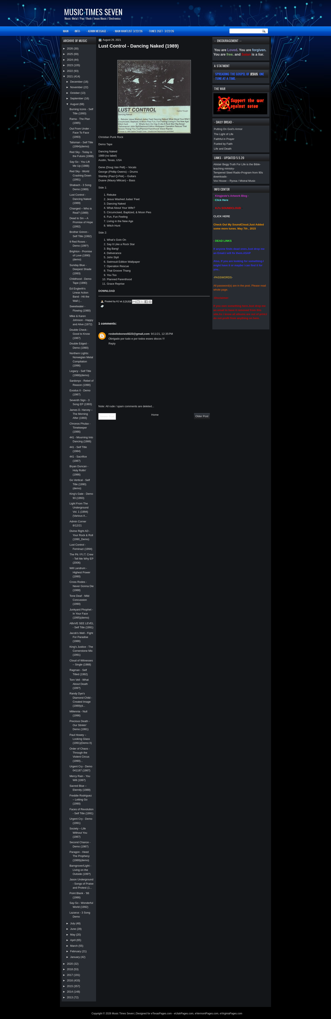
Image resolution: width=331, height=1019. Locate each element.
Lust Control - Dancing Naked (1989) (80, 199)
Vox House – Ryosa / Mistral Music (234, 180)
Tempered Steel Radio (226, 172)
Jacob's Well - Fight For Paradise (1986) (81, 637)
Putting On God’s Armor (228, 129)
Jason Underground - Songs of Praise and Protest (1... (81, 883)
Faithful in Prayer (224, 139)
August (74, 104)
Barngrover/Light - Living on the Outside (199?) (80, 870)
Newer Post (107, 416)
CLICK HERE (221, 216)
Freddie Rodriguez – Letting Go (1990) (80, 799)
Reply (112, 343)
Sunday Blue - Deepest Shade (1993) (80, 269)
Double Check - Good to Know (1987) (79, 334)
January (75, 957)
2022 (70, 70)
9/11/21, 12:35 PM (162, 333)
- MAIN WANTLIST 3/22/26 (127, 31)
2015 (70, 986)
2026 (70, 48)
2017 (70, 975)
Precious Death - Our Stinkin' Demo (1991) (79, 725)
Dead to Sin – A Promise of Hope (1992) (81, 222)
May (73, 934)
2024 (70, 59)
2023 (70, 65)
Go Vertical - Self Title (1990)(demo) (79, 484)
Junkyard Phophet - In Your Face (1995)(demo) (81, 613)
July (73, 923)
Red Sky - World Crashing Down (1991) (80, 175)
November (76, 87)
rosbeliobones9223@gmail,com (129, 333)
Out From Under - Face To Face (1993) (80, 132)
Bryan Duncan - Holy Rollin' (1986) (78, 470)
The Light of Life (223, 134)
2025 (70, 54)
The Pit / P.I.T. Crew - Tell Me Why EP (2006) (81, 558)
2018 (70, 969)
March (74, 945)
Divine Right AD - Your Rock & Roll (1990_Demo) (81, 535)
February (76, 951)
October (75, 92)
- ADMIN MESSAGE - (97, 31)
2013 (70, 997)
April (73, 940)
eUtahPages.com (183, 1013)
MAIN (65, 31)
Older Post (201, 416)
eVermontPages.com (206, 1013)
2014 (70, 991)
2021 (70, 76)
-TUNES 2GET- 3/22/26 (161, 31)
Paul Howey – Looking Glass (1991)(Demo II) (80, 739)
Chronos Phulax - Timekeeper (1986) (79, 427)
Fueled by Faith (223, 143)
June (73, 928)
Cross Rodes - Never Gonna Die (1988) (81, 586)
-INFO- (77, 31)
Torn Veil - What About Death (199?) (79, 684)
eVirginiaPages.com (231, 1013)
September (77, 98)
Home (155, 414)
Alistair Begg (221, 164)
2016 (70, 980)
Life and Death (223, 148)
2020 (70, 963)
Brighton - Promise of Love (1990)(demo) (80, 255)
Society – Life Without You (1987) (78, 832)
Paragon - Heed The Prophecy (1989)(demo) (79, 856)
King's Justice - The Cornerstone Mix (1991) (81, 651)
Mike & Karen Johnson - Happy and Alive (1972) (81, 320)
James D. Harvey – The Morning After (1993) (80, 414)
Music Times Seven (93, 12)
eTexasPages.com (161, 1013)
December (76, 81)
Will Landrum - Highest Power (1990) (79, 572)
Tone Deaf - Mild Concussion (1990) (79, 600)
